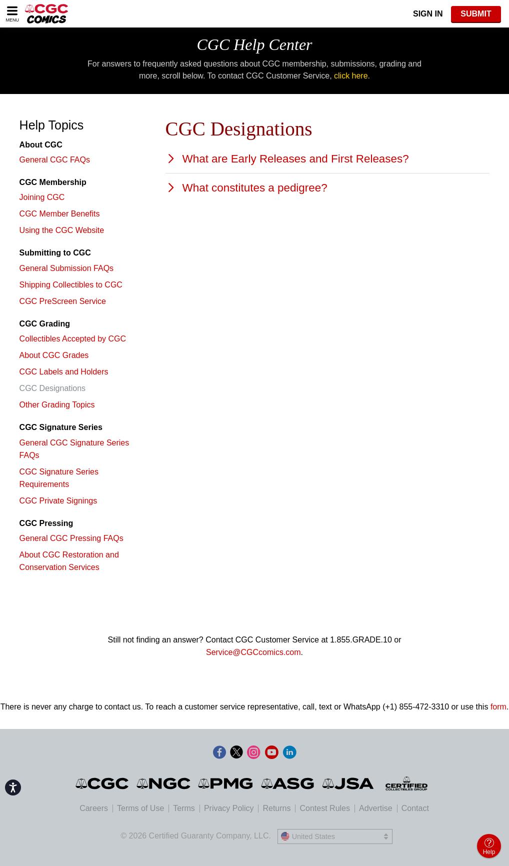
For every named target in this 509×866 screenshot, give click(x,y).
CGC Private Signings (59, 500)
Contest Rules (325, 808)
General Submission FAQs (67, 268)
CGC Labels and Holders (64, 372)
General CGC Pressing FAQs (72, 538)
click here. (352, 76)
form (498, 706)
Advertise (375, 808)
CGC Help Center (254, 45)
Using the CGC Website (62, 230)
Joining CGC (42, 197)
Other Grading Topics (57, 404)
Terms (184, 808)
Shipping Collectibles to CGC (71, 284)
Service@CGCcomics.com (253, 652)
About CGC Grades (54, 355)
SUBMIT (475, 14)
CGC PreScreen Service (63, 301)
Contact (415, 808)
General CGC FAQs (55, 160)
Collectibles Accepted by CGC (73, 338)
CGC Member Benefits (60, 214)
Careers (94, 808)
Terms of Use (140, 808)
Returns (276, 808)
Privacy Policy (229, 808)
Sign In (428, 14)
